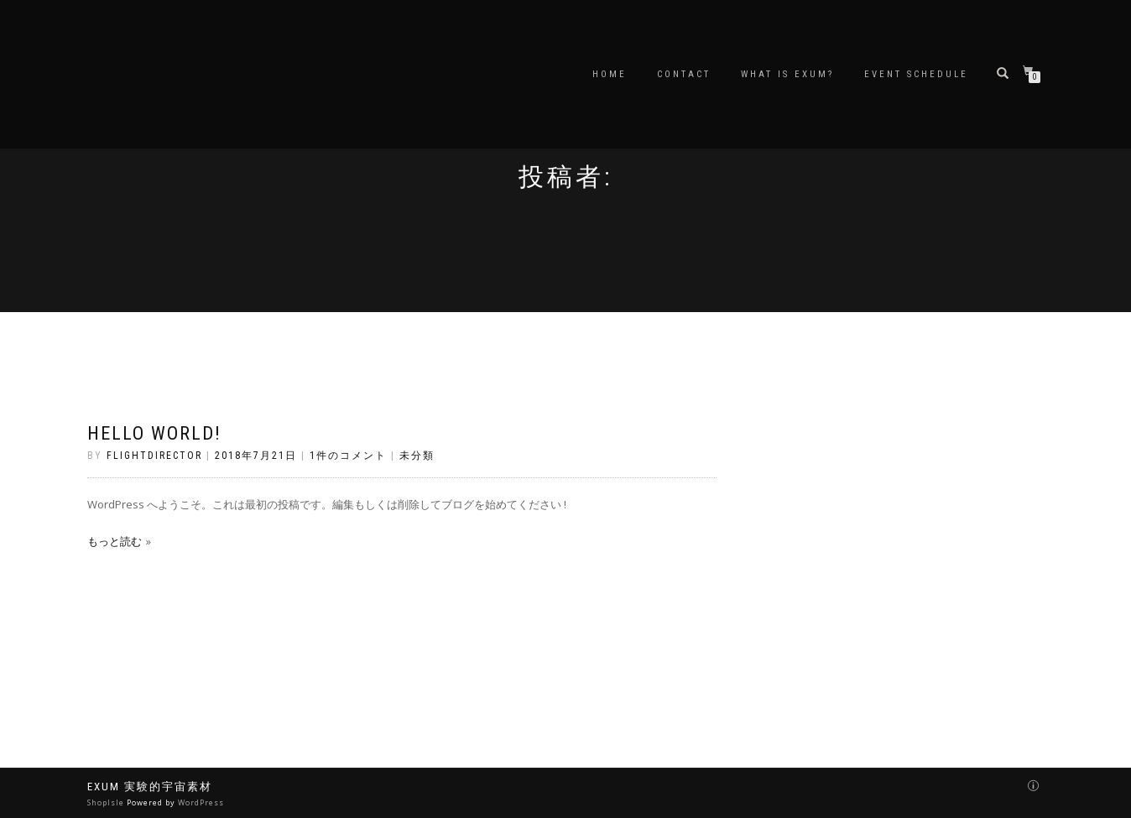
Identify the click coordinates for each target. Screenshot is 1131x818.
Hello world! (154, 433)
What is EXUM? (787, 74)
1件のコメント (348, 455)
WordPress (201, 802)
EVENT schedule (916, 74)
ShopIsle (107, 802)
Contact (684, 74)
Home (609, 74)
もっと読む (114, 541)
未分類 (417, 455)
